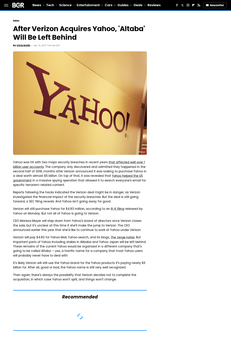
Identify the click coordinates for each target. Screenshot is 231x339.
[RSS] (199, 5)
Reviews (154, 5)
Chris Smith (23, 45)
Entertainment (88, 5)
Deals (138, 5)
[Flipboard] (193, 5)
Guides (123, 5)
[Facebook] (177, 5)
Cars (108, 5)
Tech (50, 5)
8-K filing (117, 209)
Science (65, 5)
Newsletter (215, 5)
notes (123, 237)
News (36, 5)
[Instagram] (188, 5)
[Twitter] (182, 5)
